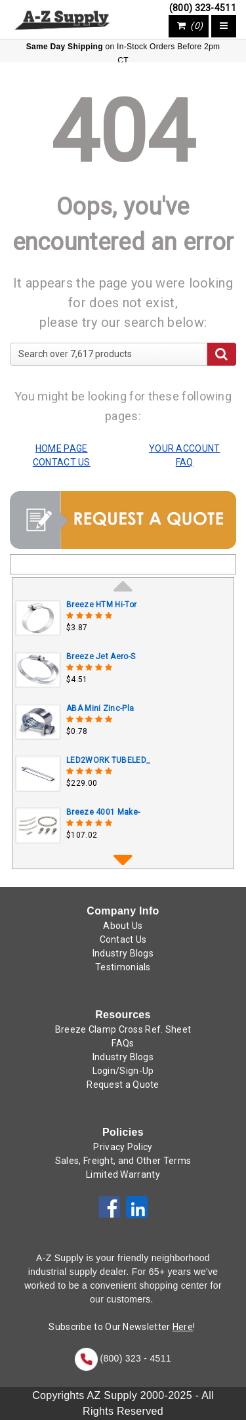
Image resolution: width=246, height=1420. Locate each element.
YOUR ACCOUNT (184, 448)
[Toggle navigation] (223, 26)
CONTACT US (62, 462)
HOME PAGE (61, 448)
